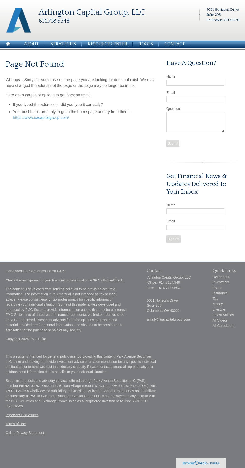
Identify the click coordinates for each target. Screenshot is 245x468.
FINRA (24, 386)
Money (218, 304)
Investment (221, 282)
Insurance (220, 293)
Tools (146, 44)
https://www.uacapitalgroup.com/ (41, 117)
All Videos (220, 320)
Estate (217, 288)
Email (170, 92)
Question (173, 109)
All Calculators (223, 326)
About (31, 44)
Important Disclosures (22, 415)
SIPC (35, 386)
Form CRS (56, 271)
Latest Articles (223, 315)
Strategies (63, 44)
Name (170, 76)
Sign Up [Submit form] (173, 239)
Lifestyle (219, 309)
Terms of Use (16, 424)
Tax (215, 299)
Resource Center (107, 44)
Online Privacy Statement (25, 433)
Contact (175, 44)
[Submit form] (172, 143)
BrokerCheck (113, 280)
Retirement (221, 277)
